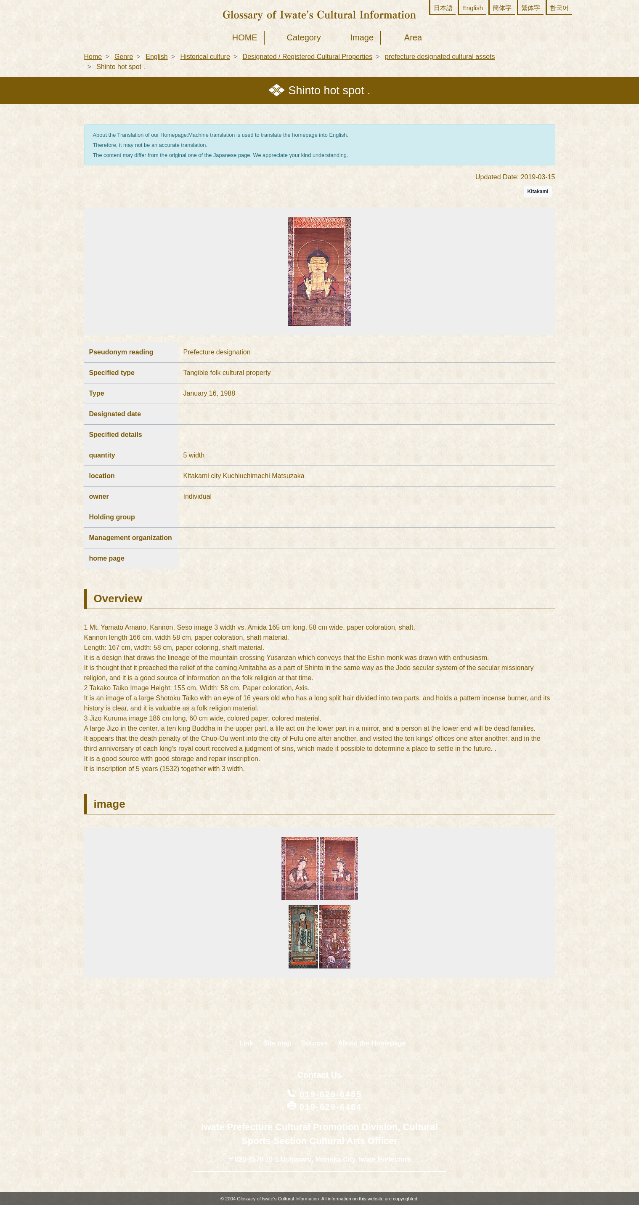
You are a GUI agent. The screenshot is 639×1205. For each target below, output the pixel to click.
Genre (123, 56)
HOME (244, 37)
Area (413, 37)
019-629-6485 (331, 1094)
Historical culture (205, 56)
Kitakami (537, 191)
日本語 (443, 7)
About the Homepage (372, 1043)
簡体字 (502, 7)
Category (304, 37)
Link (246, 1043)
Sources (314, 1043)
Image (362, 37)
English (472, 7)
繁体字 (530, 7)
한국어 (559, 7)
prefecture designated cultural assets (440, 56)
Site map (277, 1043)
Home (93, 56)
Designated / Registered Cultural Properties (308, 56)
